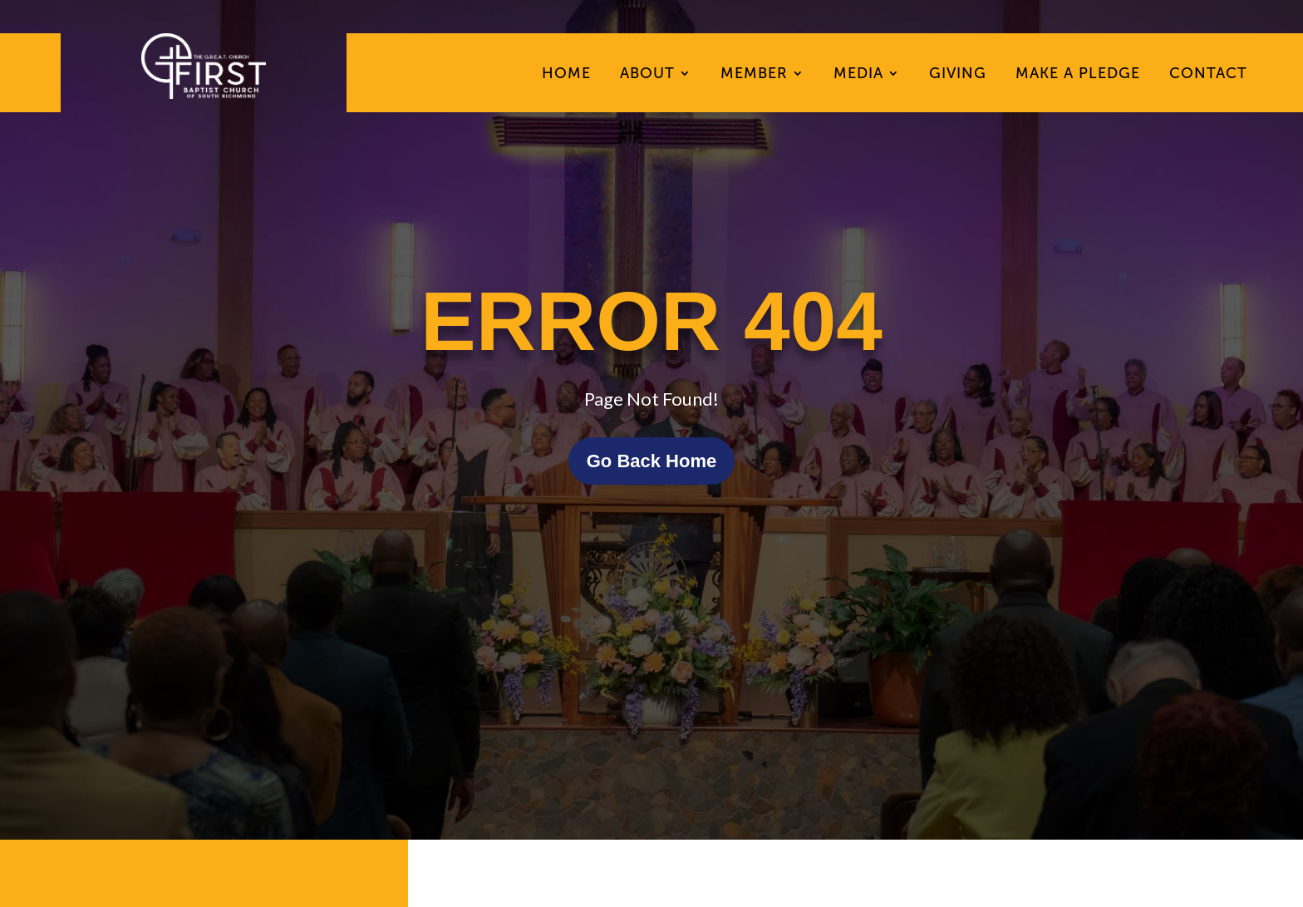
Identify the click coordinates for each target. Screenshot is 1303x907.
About (647, 74)
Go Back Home (652, 461)
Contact (1208, 74)
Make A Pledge (1077, 74)
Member (754, 74)
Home (566, 74)
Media (858, 74)
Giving (957, 74)
